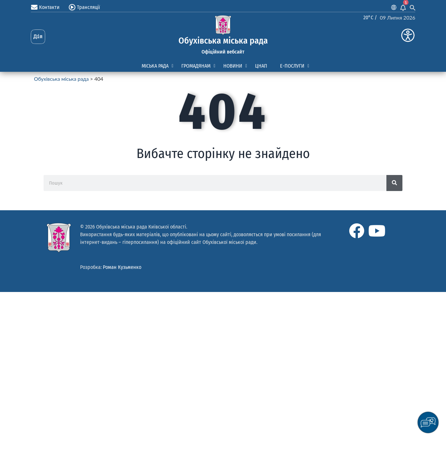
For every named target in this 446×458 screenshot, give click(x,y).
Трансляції (88, 7)
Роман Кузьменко (122, 267)
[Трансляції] (72, 7)
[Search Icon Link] (412, 7)
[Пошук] (215, 183)
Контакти (49, 7)
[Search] (394, 183)
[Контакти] (34, 7)
